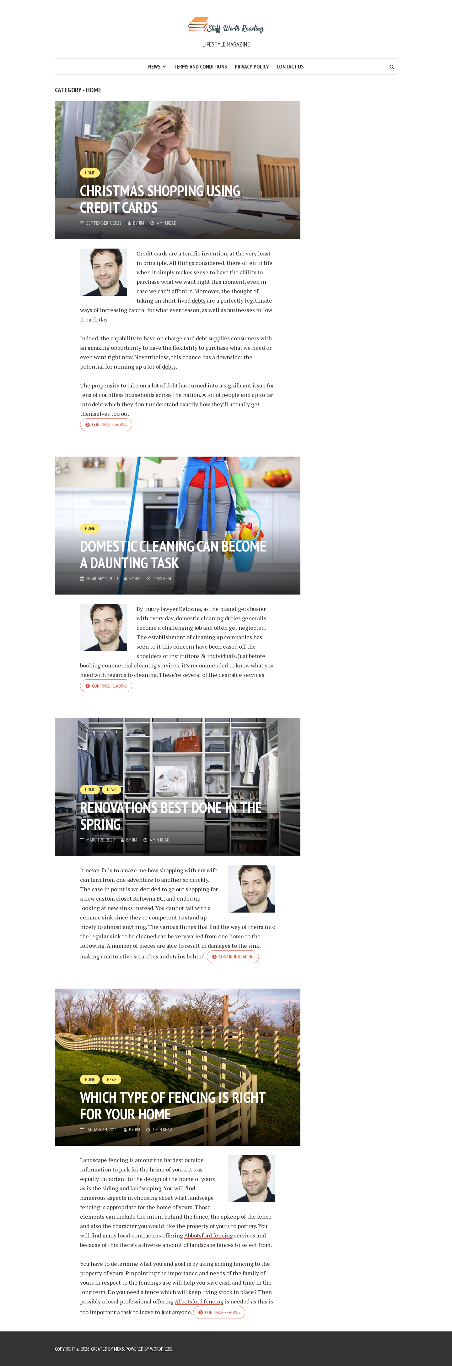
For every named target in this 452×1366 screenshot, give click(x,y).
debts (199, 300)
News (154, 66)
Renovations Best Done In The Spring (171, 816)
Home (90, 173)
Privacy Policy (252, 66)
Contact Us (290, 66)
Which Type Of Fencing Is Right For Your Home (172, 1105)
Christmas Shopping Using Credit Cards (160, 199)
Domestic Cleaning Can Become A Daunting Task (173, 554)
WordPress (161, 1349)
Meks (119, 1349)
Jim (141, 223)
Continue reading (109, 424)
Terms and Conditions (200, 66)
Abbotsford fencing (208, 1235)
